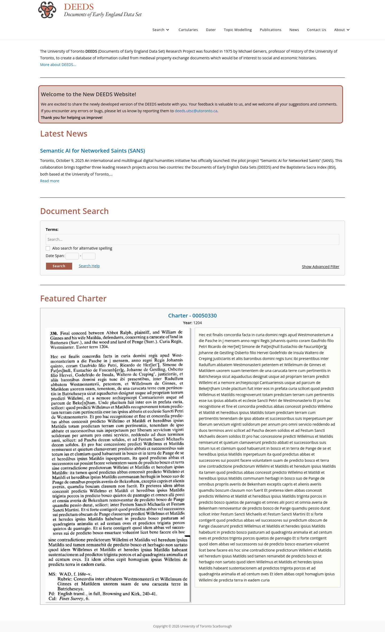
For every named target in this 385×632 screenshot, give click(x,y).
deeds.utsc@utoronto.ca (196, 110)
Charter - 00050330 (192, 315)
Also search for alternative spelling (82, 248)
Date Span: (55, 255)
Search (59, 266)
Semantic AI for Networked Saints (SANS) (92, 150)
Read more (49, 180)
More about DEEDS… (58, 64)
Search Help (89, 265)
